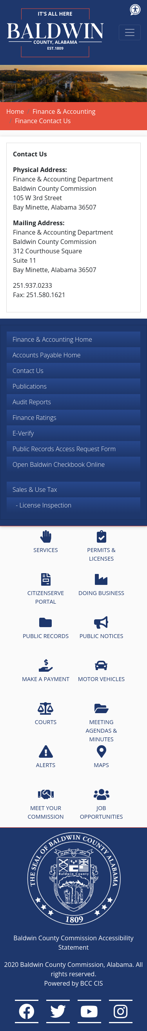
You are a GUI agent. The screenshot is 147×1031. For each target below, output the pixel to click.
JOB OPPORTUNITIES (101, 804)
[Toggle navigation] (130, 32)
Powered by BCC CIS (73, 983)
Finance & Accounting (64, 111)
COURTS (45, 714)
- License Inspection (42, 505)
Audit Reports (32, 402)
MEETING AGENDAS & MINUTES (101, 722)
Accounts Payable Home (47, 355)
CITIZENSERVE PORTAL (45, 589)
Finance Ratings (34, 417)
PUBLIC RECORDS (46, 628)
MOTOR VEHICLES (101, 671)
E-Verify (23, 433)
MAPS (101, 757)
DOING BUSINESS (101, 585)
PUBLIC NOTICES (101, 628)
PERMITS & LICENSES (101, 546)
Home (15, 111)
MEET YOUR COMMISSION (46, 804)
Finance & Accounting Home (52, 339)
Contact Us (28, 370)
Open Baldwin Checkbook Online (59, 464)
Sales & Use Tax (35, 489)
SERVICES (45, 542)
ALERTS (45, 757)
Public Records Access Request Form (64, 449)
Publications (30, 386)
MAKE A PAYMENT (45, 671)
